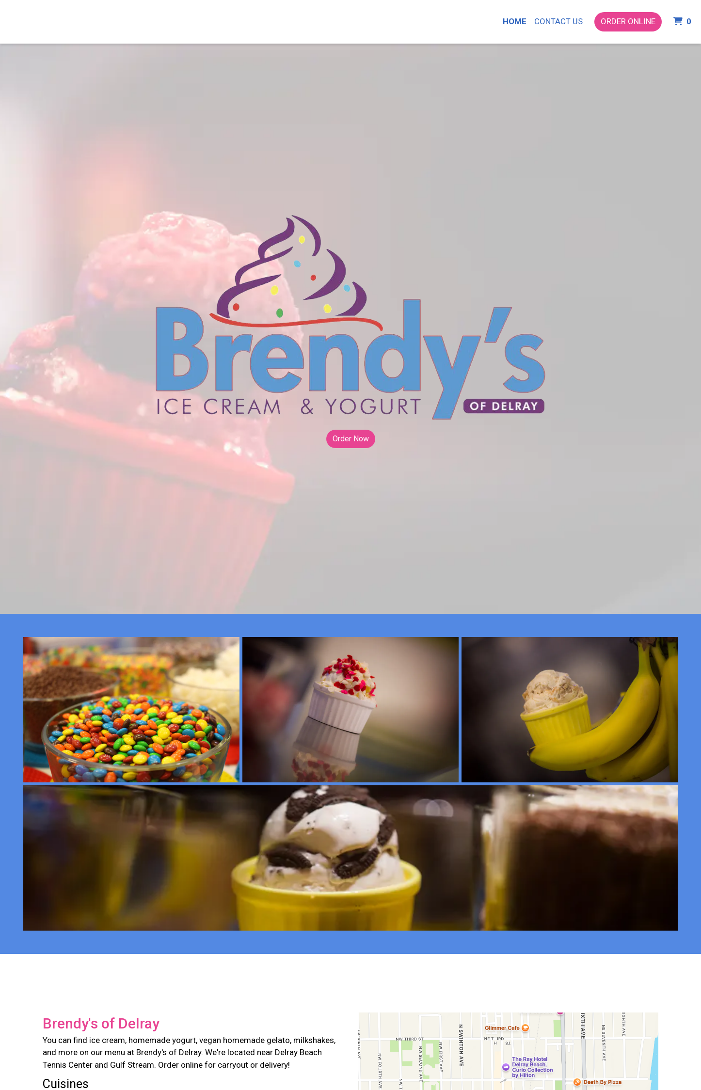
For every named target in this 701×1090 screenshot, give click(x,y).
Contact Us (558, 21)
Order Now (351, 438)
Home (514, 21)
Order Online (628, 21)
